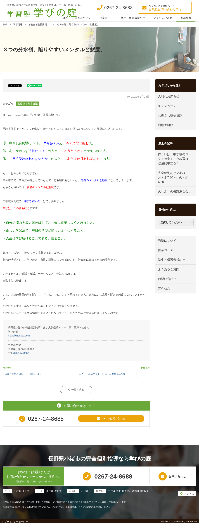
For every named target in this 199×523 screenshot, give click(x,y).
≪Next (7, 367)
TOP (64, 17)
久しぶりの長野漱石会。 (175, 194)
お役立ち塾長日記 (28, 103)
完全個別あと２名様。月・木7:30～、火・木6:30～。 (173, 179)
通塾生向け (166, 126)
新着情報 (186, 17)
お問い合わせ (167, 283)
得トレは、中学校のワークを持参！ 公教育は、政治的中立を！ (175, 160)
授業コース (106, 17)
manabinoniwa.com (19, 335)
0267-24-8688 (21, 353)
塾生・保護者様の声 (133, 17)
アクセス (164, 293)
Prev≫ (145, 367)
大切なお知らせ (169, 96)
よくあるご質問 (162, 17)
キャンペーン (167, 106)
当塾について (83, 17)
